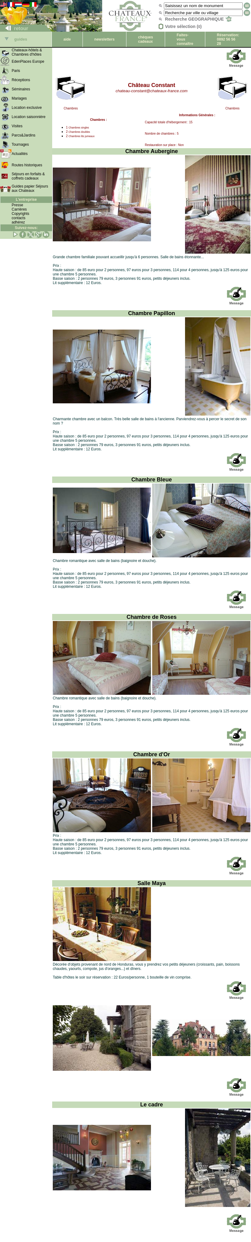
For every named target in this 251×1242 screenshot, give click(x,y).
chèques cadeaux (145, 39)
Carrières (19, 209)
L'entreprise (26, 199)
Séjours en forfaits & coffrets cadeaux (28, 176)
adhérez (18, 222)
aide (67, 39)
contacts (18, 218)
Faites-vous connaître (185, 39)
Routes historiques (27, 165)
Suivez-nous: (26, 228)
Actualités (20, 154)
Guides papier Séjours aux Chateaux (30, 188)
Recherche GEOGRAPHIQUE (198, 19)
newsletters (104, 39)
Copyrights (20, 214)
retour (14, 28)
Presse (17, 205)
